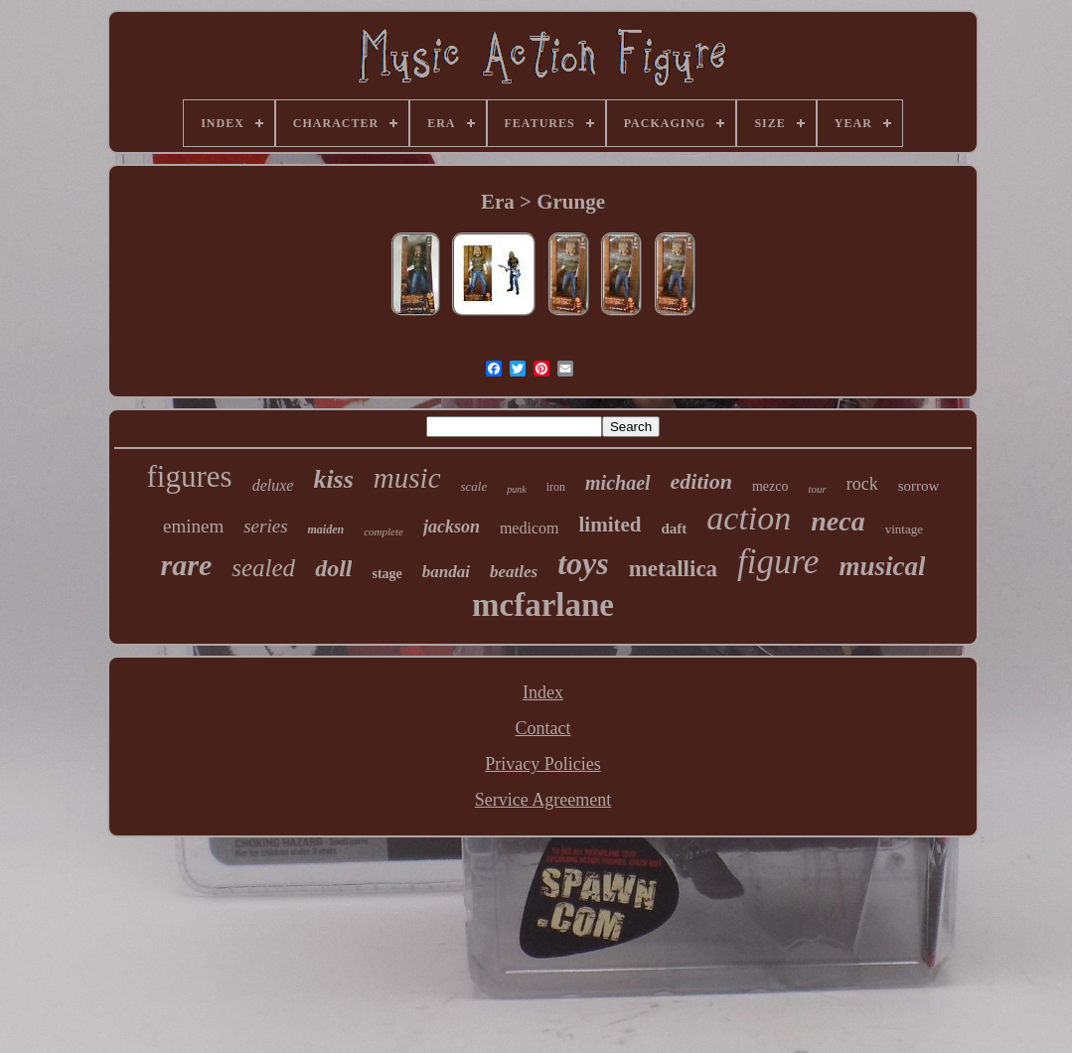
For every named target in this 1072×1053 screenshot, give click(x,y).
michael (618, 483)
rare (187, 564)
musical (882, 566)
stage (386, 573)
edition (701, 481)
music (407, 478)
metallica (673, 568)
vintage (904, 529)
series (265, 526)
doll (333, 568)
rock (862, 484)
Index (543, 692)
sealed (263, 567)
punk (516, 489)
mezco (770, 486)
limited (609, 524)
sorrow (919, 486)
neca (837, 521)
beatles (513, 571)
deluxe (273, 485)
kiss (333, 479)
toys (583, 563)
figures (189, 476)
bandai (446, 571)
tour (817, 489)
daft (674, 528)
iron (555, 487)
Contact (542, 728)
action (748, 518)
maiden (326, 529)
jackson (451, 526)
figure (778, 561)
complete (383, 531)
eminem (193, 526)
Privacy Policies (542, 764)
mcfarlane (543, 605)
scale (474, 486)
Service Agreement (543, 800)
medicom (529, 528)
